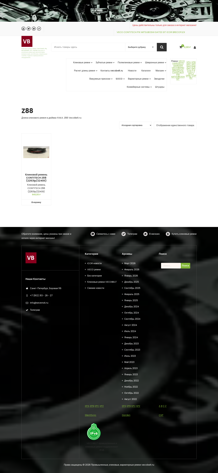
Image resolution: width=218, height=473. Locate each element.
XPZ (193, 64)
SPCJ (191, 73)
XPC (188, 64)
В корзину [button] (36, 202)
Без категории (94, 468)
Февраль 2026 (131, 462)
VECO (120, 32)
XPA (188, 62)
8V (191, 78)
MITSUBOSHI (147, 32)
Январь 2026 (131, 468)
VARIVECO (178, 63)
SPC (189, 69)
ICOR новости (94, 456)
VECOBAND (178, 67)
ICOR (169, 32)
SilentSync (178, 70)
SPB (193, 66)
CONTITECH (130, 32)
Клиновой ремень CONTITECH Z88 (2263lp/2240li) (36, 177)
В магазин (154, 241)
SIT (164, 32)
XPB (193, 62)
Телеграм (132, 241)
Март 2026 (130, 456)
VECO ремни (94, 462)
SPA (189, 66)
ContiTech (178, 72)
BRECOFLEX (179, 32)
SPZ (193, 69)
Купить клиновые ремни (184, 241)
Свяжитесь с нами (106, 241)
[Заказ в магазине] (135, 125)
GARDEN (178, 65)
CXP (194, 75)
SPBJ (188, 75)
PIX (138, 32)
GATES (158, 32)
